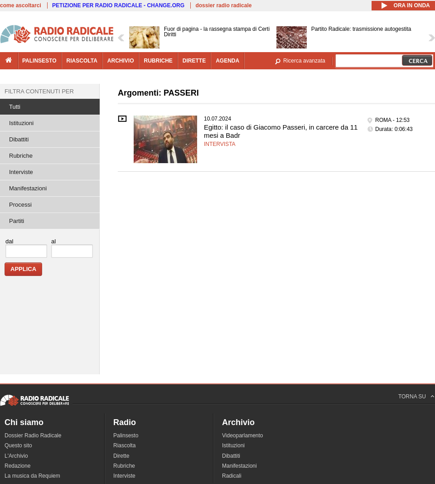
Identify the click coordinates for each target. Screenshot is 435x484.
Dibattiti (19, 139)
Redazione (17, 466)
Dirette (121, 456)
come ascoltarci (20, 5)
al (53, 241)
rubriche (158, 61)
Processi (20, 204)
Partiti (16, 221)
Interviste (21, 172)
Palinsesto (125, 435)
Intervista (220, 144)
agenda (227, 61)
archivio (120, 61)
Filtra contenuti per (39, 91)
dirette (194, 61)
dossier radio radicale (223, 5)
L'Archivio (16, 456)
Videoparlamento (242, 435)
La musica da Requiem (32, 476)
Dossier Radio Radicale (33, 435)
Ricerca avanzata (304, 61)
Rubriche (21, 155)
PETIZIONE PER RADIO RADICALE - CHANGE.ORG (118, 5)
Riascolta (124, 445)
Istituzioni (21, 123)
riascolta (82, 61)
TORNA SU (412, 396)
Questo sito (18, 445)
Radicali (232, 476)
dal (9, 241)
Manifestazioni (28, 188)
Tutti (14, 106)
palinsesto (39, 61)
